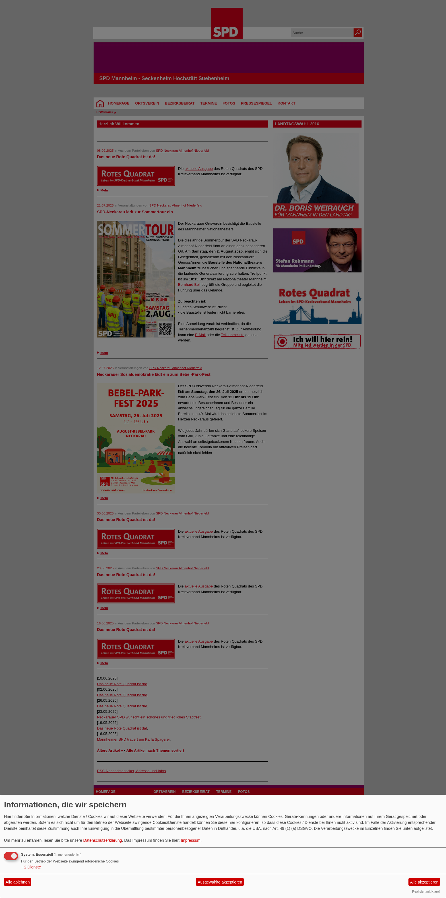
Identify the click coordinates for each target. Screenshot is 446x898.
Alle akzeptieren (424, 882)
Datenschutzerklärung (102, 840)
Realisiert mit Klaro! (426, 891)
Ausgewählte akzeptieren (220, 882)
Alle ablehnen (18, 882)
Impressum (191, 840)
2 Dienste (31, 867)
